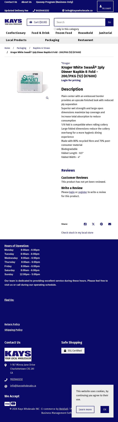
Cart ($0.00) (38, 22)
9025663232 (41, 10)
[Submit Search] (109, 22)
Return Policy (12, 324)
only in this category (66, 29)
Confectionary (16, 33)
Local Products (16, 40)
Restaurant (85, 40)
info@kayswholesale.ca (77, 10)
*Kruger (65, 63)
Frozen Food (64, 33)
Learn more (85, 409)
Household (85, 33)
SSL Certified (73, 350)
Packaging (52, 40)
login (72, 192)
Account (105, 6)
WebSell (63, 409)
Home (7, 48)
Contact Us (10, 2)
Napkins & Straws (41, 48)
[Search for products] (79, 22)
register (82, 192)
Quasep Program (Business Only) (55, 2)
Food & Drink (41, 33)
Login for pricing (71, 80)
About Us (27, 2)
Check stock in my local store (77, 232)
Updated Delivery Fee (16, 10)
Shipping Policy (13, 329)
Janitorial (105, 33)
